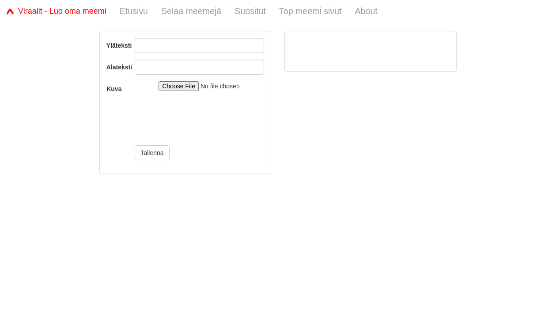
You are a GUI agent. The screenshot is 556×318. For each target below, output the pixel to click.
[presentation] (202, 121)
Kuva (113, 88)
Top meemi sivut (310, 11)
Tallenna (151, 152)
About (366, 11)
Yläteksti (117, 45)
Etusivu (134, 11)
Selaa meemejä (191, 11)
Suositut (250, 11)
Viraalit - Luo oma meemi (56, 11)
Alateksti (117, 67)
